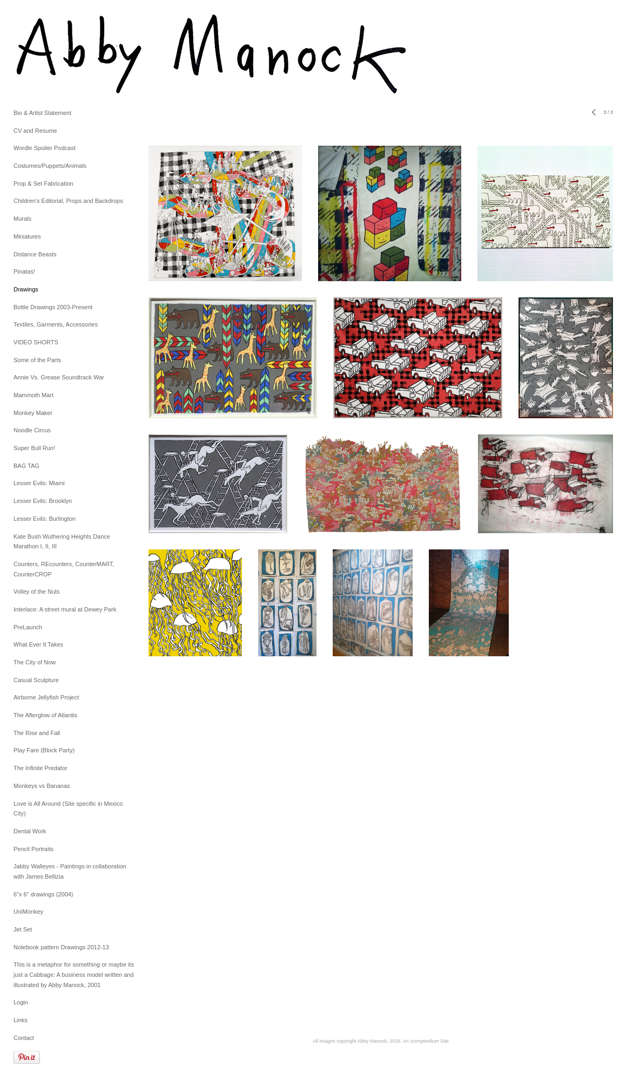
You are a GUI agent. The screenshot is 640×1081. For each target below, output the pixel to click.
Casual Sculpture (36, 680)
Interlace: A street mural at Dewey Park (65, 609)
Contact (24, 1038)
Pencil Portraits (33, 849)
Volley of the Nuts (37, 591)
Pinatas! (24, 271)
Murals (22, 218)
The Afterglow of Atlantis (45, 715)
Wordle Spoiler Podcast (45, 148)
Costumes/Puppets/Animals (50, 165)
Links (21, 1020)
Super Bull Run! (34, 448)
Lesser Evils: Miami (39, 483)
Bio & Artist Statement (42, 113)
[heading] (41, 53)
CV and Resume (35, 130)
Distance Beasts (35, 254)
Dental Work (30, 831)
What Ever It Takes (38, 644)
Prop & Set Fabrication (43, 183)
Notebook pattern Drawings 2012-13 (61, 947)
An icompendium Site (426, 1041)
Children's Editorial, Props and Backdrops (68, 201)
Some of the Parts (37, 360)
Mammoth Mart (33, 395)
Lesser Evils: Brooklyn (43, 501)
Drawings (26, 289)
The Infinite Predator (41, 768)
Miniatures (27, 236)
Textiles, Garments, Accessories (56, 324)
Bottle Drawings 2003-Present (53, 307)
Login (21, 1002)
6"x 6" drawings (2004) (43, 894)
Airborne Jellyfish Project (46, 697)
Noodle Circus (32, 430)
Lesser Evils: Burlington (45, 518)
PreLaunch (28, 627)
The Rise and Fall (37, 733)
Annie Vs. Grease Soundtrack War (59, 377)
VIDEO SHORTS (36, 342)
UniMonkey (28, 911)
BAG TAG (26, 466)
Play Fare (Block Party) (44, 750)
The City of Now (35, 662)
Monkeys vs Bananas (42, 786)
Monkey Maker (33, 413)
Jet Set (23, 929)
